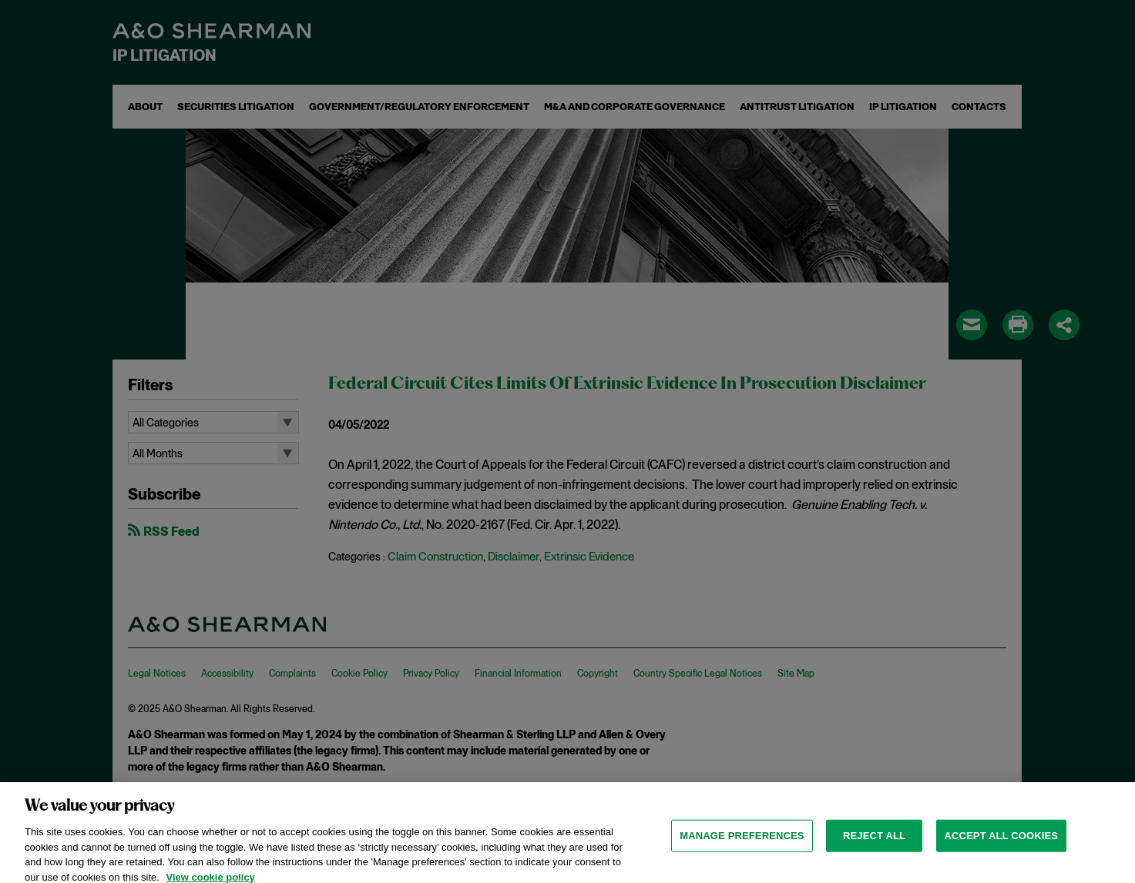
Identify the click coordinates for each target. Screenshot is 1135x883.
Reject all (874, 842)
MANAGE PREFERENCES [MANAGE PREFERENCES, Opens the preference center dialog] (742, 842)
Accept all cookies (1002, 842)
